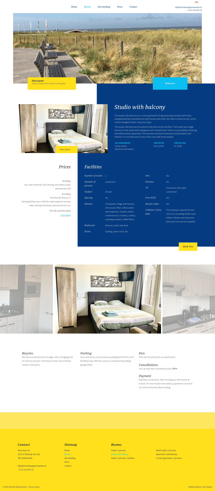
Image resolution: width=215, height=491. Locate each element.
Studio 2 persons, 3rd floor (123, 458)
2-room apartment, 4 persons (169, 458)
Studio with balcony (120, 454)
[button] (195, 78)
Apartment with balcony (166, 454)
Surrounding (104, 6)
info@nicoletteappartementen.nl (188, 7)
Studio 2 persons (118, 450)
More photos (66, 149)
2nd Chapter (207, 487)
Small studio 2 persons (166, 450)
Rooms (87, 6)
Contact (133, 6)
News (119, 6)
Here (175, 368)
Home (74, 6)
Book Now (188, 246)
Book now (170, 83)
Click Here (65, 215)
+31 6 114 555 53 (194, 10)
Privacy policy (34, 487)
